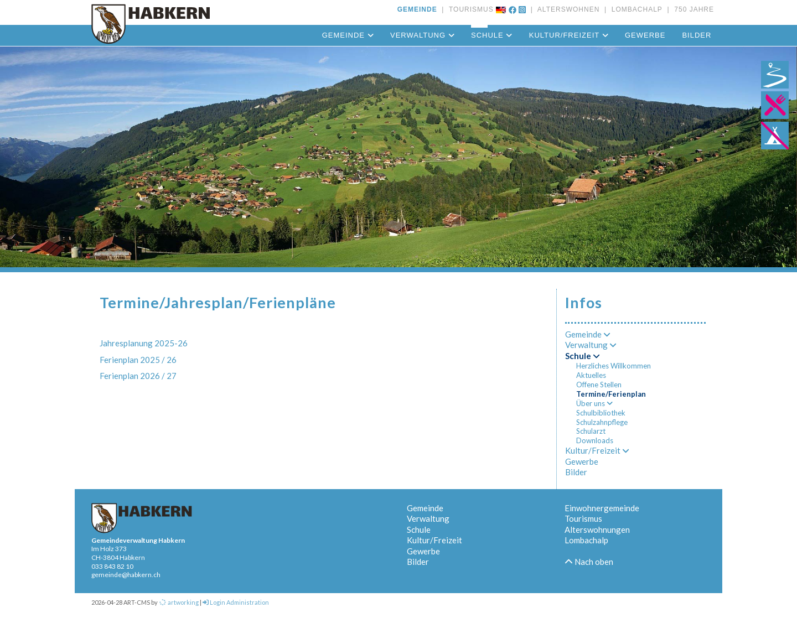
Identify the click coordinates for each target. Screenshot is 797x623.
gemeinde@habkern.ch (126, 574)
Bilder (696, 35)
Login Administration (236, 602)
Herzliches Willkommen (613, 365)
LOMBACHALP (635, 9)
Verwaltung (422, 35)
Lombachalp (586, 540)
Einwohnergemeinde (602, 508)
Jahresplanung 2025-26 (144, 343)
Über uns (594, 403)
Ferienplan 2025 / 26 (138, 360)
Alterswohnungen (597, 529)
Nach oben (589, 562)
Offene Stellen (599, 384)
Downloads (594, 440)
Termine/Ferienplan (611, 394)
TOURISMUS (469, 9)
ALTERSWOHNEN (566, 9)
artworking (179, 602)
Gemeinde (348, 35)
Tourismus (583, 518)
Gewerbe (645, 35)
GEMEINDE (417, 9)
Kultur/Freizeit (568, 35)
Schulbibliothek (600, 412)
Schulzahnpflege (602, 422)
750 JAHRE (692, 9)
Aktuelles (591, 375)
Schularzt (590, 431)
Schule (492, 35)
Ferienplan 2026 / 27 (138, 376)
